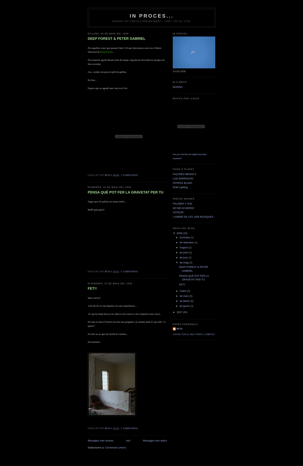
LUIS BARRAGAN (183, 178)
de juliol (184, 252)
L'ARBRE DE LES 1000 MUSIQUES (193, 216)
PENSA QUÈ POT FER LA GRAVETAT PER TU (125, 192)
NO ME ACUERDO (183, 208)
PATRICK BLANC (182, 183)
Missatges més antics (155, 440)
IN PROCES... (152, 16)
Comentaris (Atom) (115, 447)
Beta (180, 329)
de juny (184, 257)
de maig (184, 262)
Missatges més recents (100, 440)
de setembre (187, 242)
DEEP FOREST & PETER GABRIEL (117, 39)
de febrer (185, 301)
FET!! (92, 288)
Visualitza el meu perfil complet (194, 334)
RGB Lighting (180, 187)
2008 (180, 233)
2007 (180, 312)
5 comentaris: (130, 272)
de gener (185, 306)
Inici (128, 440)
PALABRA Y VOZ (182, 203)
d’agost (184, 247)
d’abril (183, 290)
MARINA (178, 87)
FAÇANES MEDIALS (184, 174)
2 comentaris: (130, 175)
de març (185, 296)
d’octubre (185, 237)
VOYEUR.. (179, 212)
